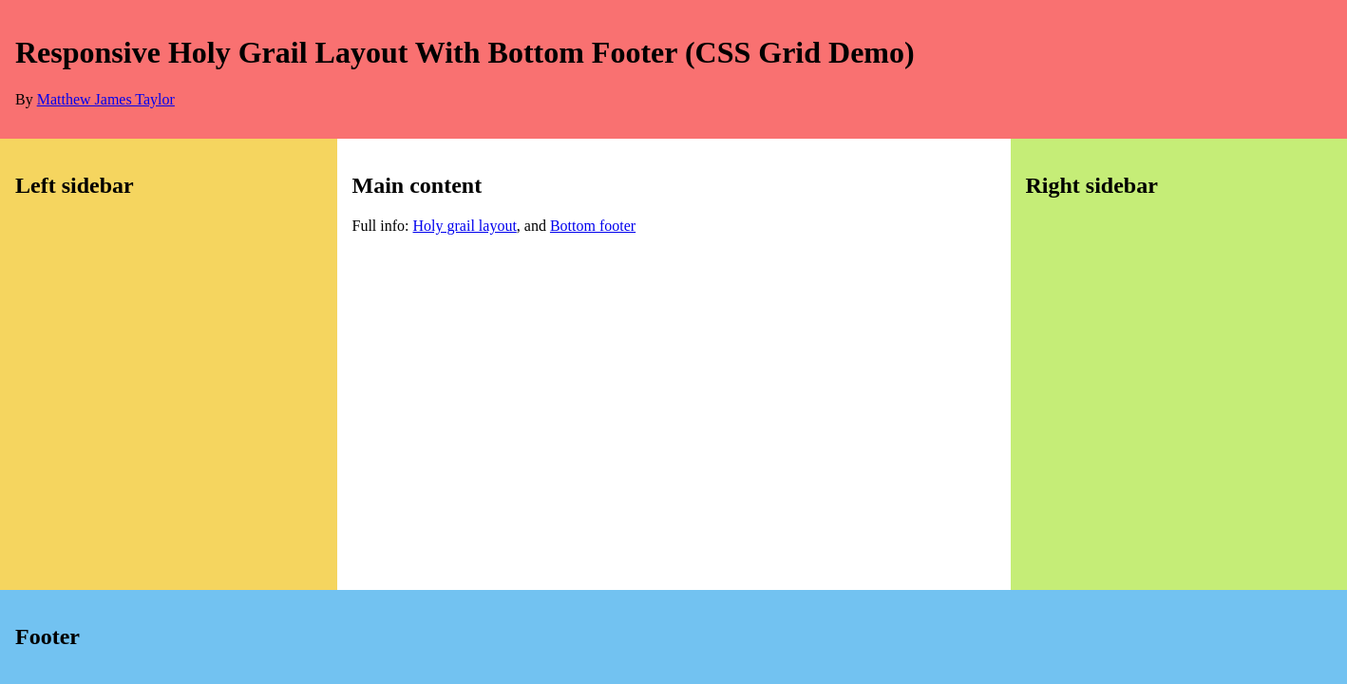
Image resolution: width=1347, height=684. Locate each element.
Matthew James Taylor (106, 99)
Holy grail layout (465, 226)
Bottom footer (593, 226)
